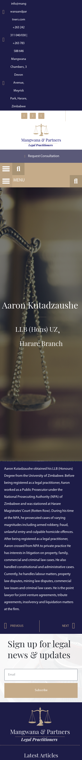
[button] (6, 169)
